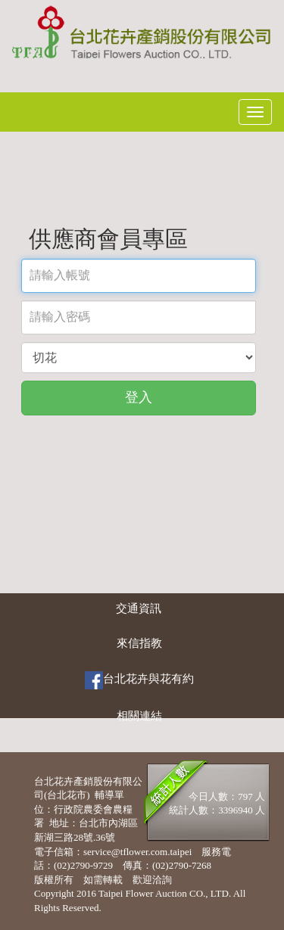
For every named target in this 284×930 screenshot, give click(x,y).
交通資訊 (138, 608)
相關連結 (139, 716)
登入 (138, 397)
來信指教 (139, 643)
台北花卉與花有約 (139, 680)
